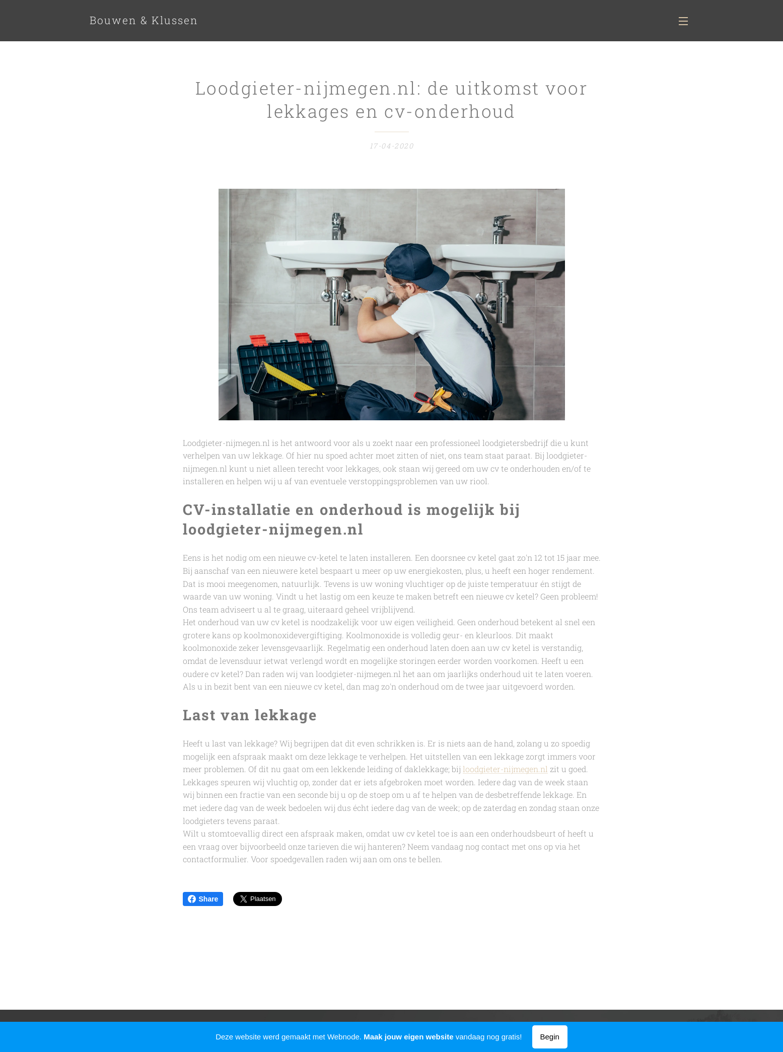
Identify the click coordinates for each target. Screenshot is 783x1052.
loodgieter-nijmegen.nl (505, 769)
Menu (683, 21)
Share (203, 899)
